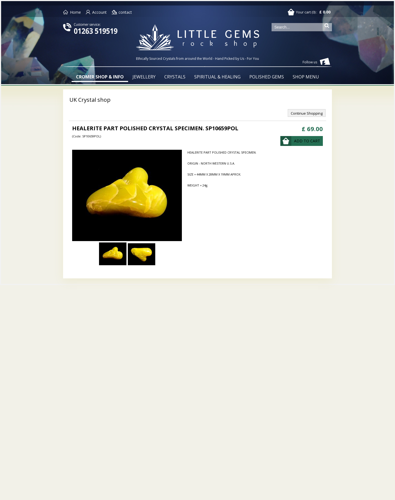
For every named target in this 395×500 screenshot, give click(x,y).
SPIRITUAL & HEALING (217, 77)
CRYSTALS (174, 77)
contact (125, 12)
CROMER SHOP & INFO (100, 77)
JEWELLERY (144, 77)
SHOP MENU (306, 77)
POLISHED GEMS (266, 77)
